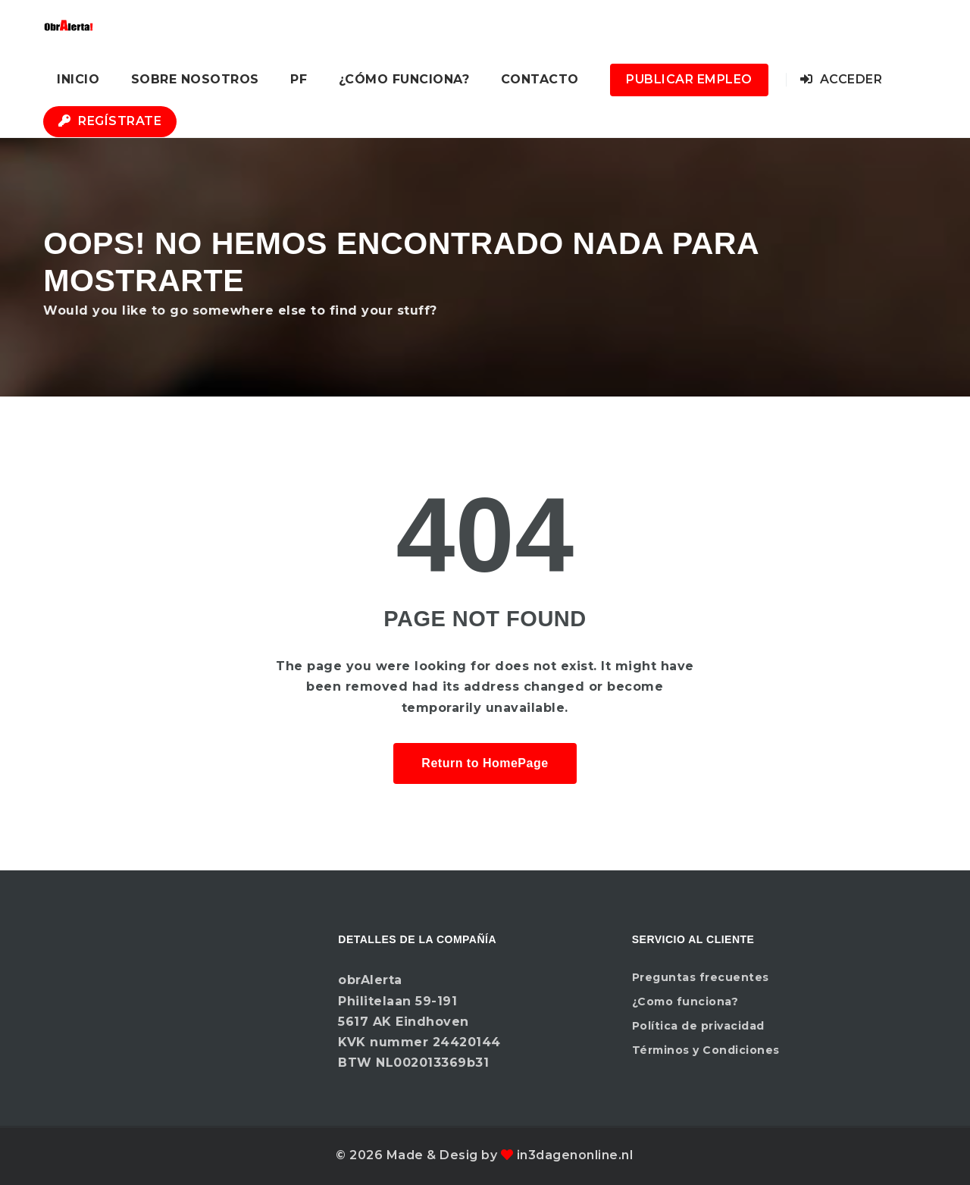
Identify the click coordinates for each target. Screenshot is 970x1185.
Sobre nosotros (195, 79)
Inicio (78, 79)
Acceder (841, 79)
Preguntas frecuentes (700, 977)
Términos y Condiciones (706, 1050)
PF (298, 79)
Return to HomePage (484, 763)
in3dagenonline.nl (575, 1155)
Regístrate (109, 121)
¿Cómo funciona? (404, 79)
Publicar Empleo (689, 79)
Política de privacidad (698, 1026)
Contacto (540, 79)
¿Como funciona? (685, 1001)
